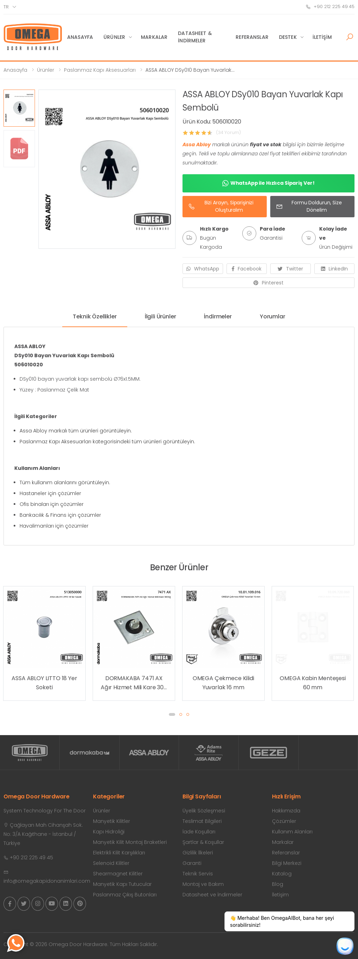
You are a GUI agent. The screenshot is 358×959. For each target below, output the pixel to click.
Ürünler (114, 37)
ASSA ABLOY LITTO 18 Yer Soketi (133, 682)
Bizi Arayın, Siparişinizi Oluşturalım (220, 206)
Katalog (282, 873)
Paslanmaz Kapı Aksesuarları (100, 69)
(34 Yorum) (228, 132)
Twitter (290, 268)
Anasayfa (80, 37)
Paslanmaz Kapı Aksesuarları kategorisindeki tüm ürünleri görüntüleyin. (107, 441)
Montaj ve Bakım (203, 884)
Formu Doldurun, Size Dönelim (309, 206)
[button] (350, 37)
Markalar (154, 37)
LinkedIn (334, 268)
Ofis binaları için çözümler (52, 504)
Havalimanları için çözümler (54, 525)
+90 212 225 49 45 (330, 6)
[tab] (94, 319)
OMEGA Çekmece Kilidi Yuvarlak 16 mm (313, 682)
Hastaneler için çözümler (50, 493)
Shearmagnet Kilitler (118, 873)
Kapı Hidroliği (108, 831)
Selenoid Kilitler (111, 863)
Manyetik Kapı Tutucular (122, 884)
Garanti (191, 863)
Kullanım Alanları (292, 831)
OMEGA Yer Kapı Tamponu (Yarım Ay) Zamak (44, 683)
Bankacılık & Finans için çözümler (60, 515)
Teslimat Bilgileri (202, 821)
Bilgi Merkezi (286, 863)
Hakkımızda (286, 810)
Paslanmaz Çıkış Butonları (125, 894)
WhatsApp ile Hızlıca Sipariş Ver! (268, 183)
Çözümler (284, 821)
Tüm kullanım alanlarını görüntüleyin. (65, 482)
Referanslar (252, 37)
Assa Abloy (196, 144)
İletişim (322, 37)
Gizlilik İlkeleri (197, 852)
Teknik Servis (197, 873)
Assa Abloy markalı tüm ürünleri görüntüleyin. (76, 430)
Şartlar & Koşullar (203, 842)
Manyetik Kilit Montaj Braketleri (130, 842)
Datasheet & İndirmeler (195, 37)
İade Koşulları (198, 831)
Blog (277, 884)
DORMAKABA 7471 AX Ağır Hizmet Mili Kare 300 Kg (223, 683)
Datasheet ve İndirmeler (212, 894)
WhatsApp (202, 268)
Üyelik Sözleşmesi (203, 810)
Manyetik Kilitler (111, 821)
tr (6, 6)
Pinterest (268, 282)
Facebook (247, 268)
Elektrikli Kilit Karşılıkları (119, 852)
